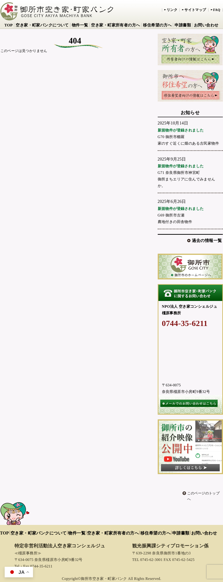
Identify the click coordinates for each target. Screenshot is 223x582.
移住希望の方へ (157, 25)
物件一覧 (80, 25)
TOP (8, 25)
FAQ (216, 10)
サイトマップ (195, 10)
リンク (172, 10)
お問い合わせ (206, 25)
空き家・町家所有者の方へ (115, 25)
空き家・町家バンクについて (42, 25)
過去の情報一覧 (207, 240)
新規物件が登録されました (181, 130)
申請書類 (183, 25)
